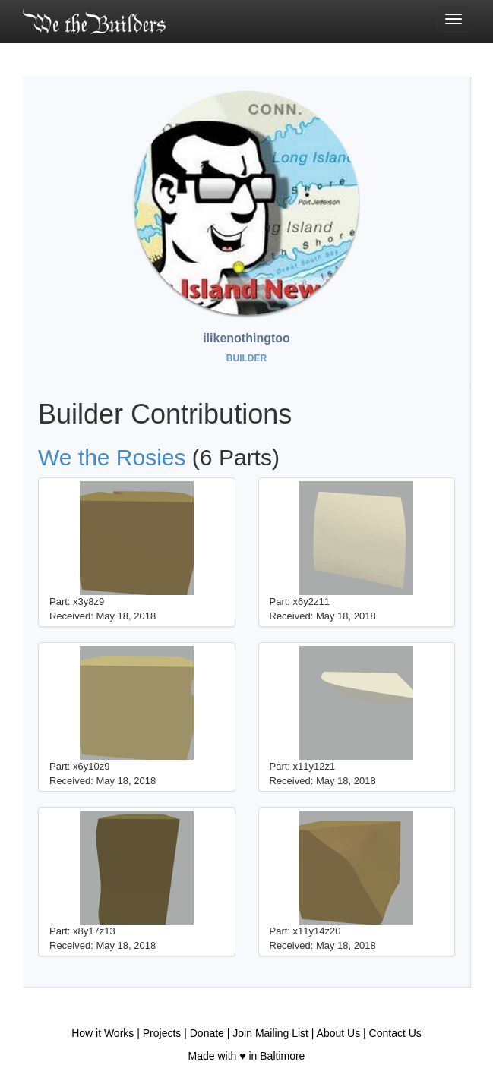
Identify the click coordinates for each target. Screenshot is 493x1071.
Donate (207, 1033)
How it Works (102, 1033)
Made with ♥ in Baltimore (246, 1056)
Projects (162, 1033)
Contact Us (395, 1033)
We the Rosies (112, 457)
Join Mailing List (270, 1033)
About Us (339, 1033)
